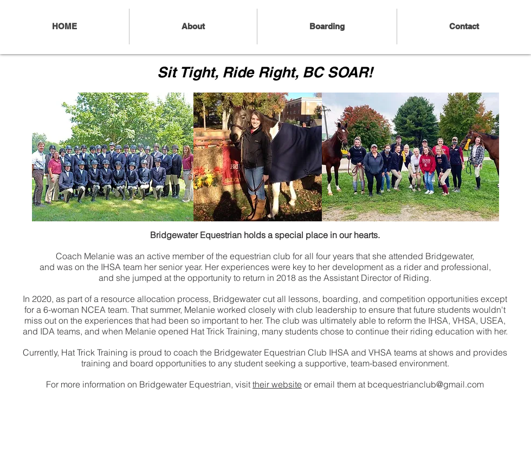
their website (277, 384)
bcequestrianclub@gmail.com (425, 384)
